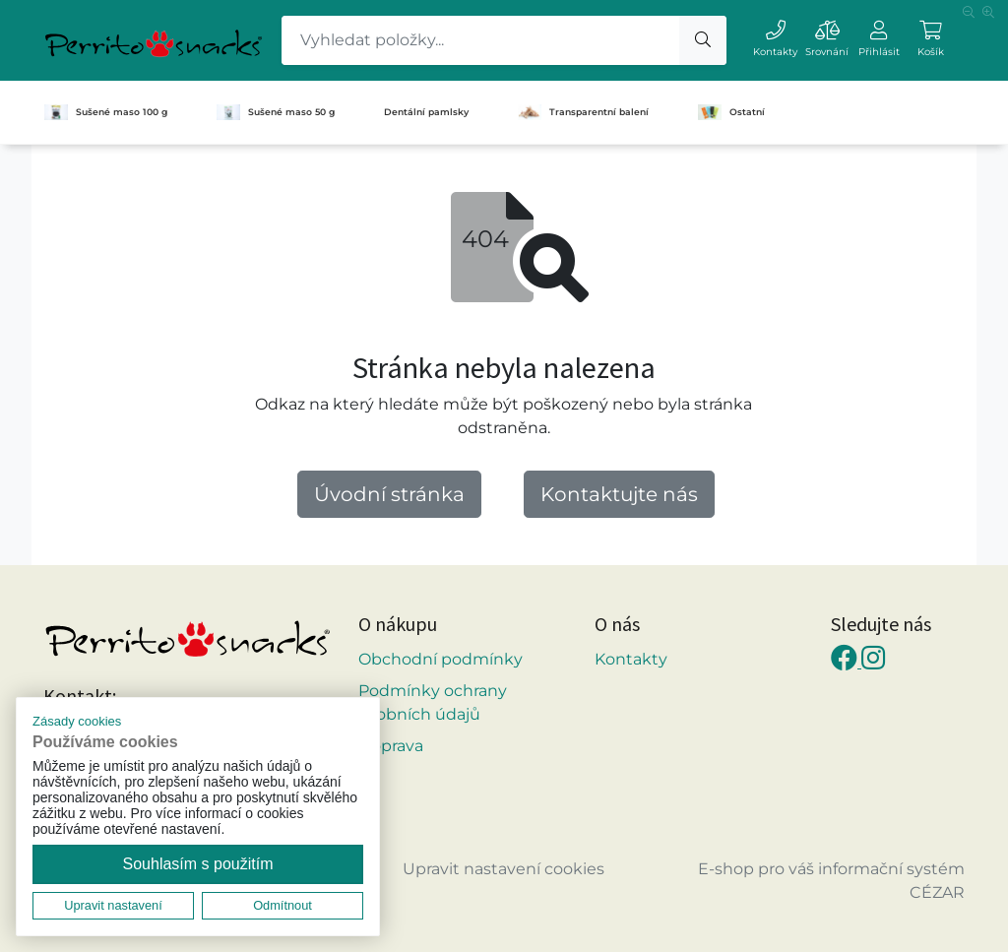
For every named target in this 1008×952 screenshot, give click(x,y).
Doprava (390, 745)
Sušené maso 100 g (105, 112)
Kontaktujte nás (619, 494)
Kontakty (631, 659)
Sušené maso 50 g (276, 112)
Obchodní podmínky (440, 659)
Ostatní (731, 112)
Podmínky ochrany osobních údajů (432, 702)
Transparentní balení (583, 112)
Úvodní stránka (389, 494)
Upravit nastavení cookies (503, 868)
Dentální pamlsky (426, 111)
